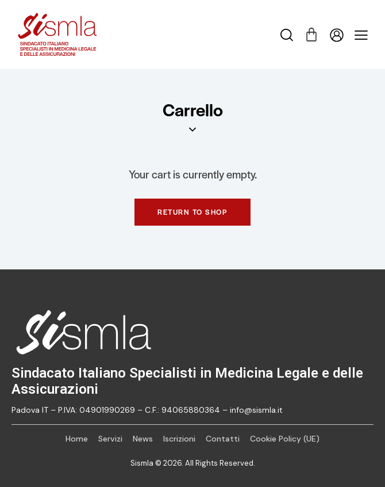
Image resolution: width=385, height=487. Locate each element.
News (143, 438)
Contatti (223, 438)
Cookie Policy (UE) (284, 438)
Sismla (141, 463)
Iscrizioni (179, 438)
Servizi (110, 438)
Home (77, 438)
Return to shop (192, 212)
